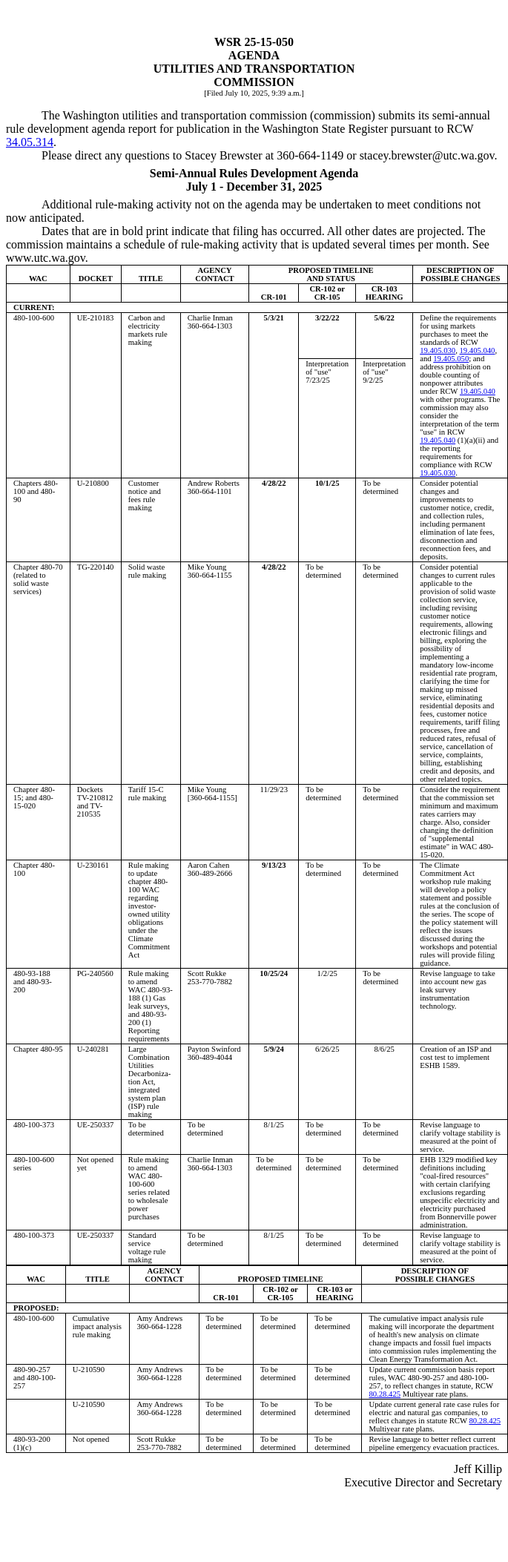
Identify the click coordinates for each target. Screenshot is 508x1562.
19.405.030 (437, 350)
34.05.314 (29, 142)
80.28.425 (384, 1394)
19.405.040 (477, 350)
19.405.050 (451, 359)
